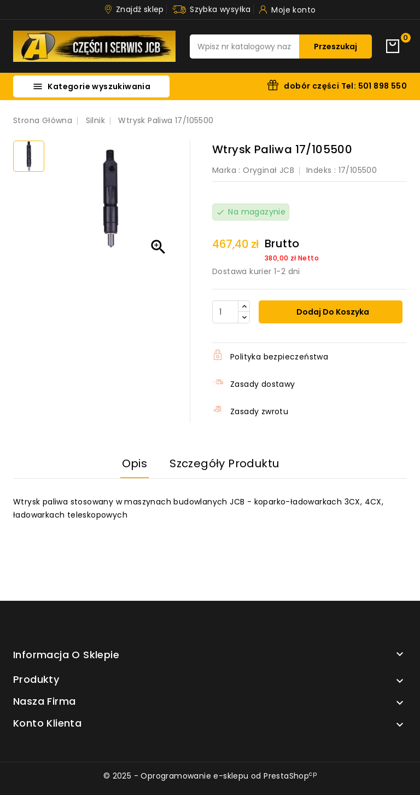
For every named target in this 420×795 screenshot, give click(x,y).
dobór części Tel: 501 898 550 (345, 85)
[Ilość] (225, 311)
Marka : (226, 170)
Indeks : (321, 170)
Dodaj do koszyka (332, 311)
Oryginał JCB (268, 170)
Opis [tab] (135, 463)
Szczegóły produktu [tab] (224, 463)
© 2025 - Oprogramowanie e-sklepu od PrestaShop (210, 775)
